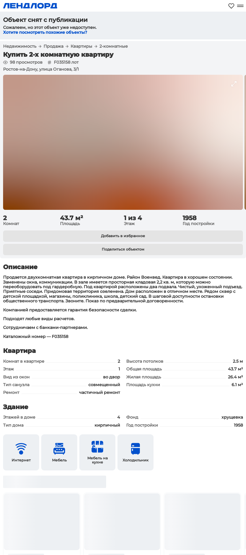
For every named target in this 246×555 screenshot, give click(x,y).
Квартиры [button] (81, 46)
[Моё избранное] (231, 6)
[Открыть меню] (240, 6)
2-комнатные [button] (113, 46)
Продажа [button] (53, 46)
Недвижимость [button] (19, 46)
